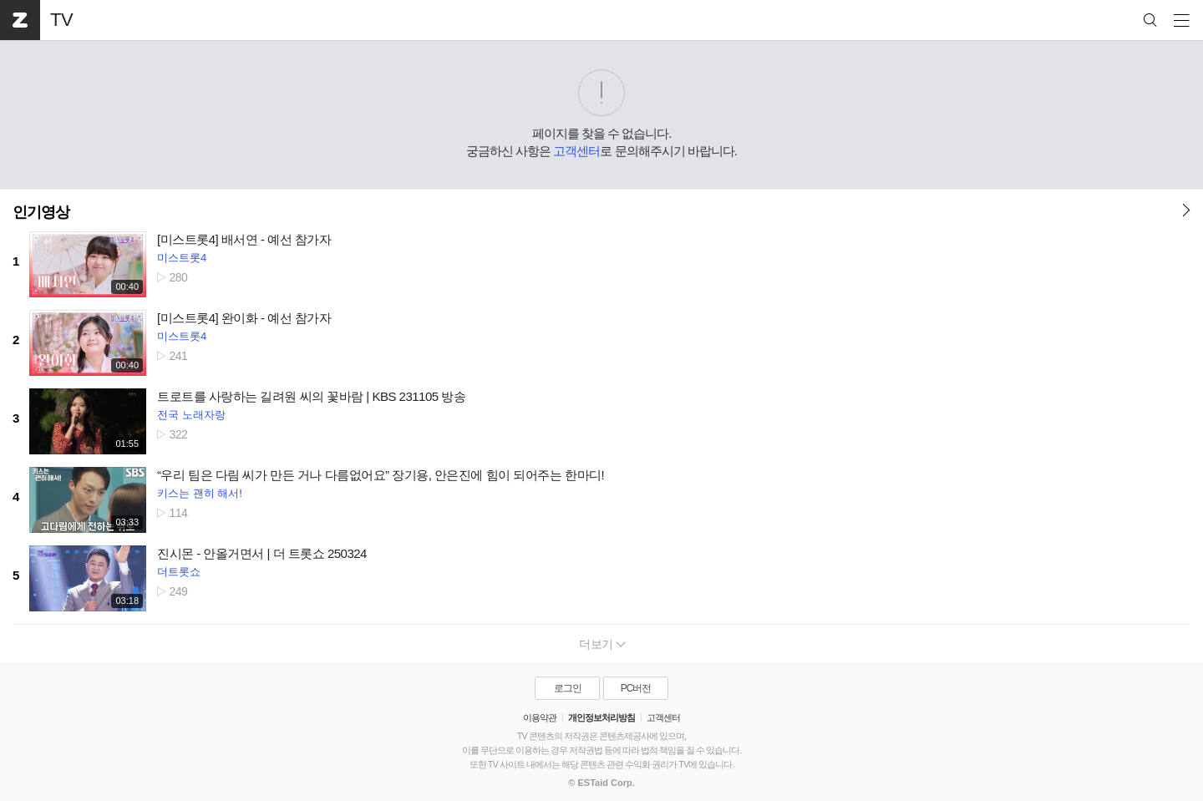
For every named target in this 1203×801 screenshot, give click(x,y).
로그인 (567, 688)
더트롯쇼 (178, 571)
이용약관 (539, 717)
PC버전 (636, 688)
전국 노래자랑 (191, 414)
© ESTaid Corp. (601, 783)
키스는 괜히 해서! (199, 493)
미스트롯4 (181, 257)
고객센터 (576, 151)
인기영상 (41, 212)
